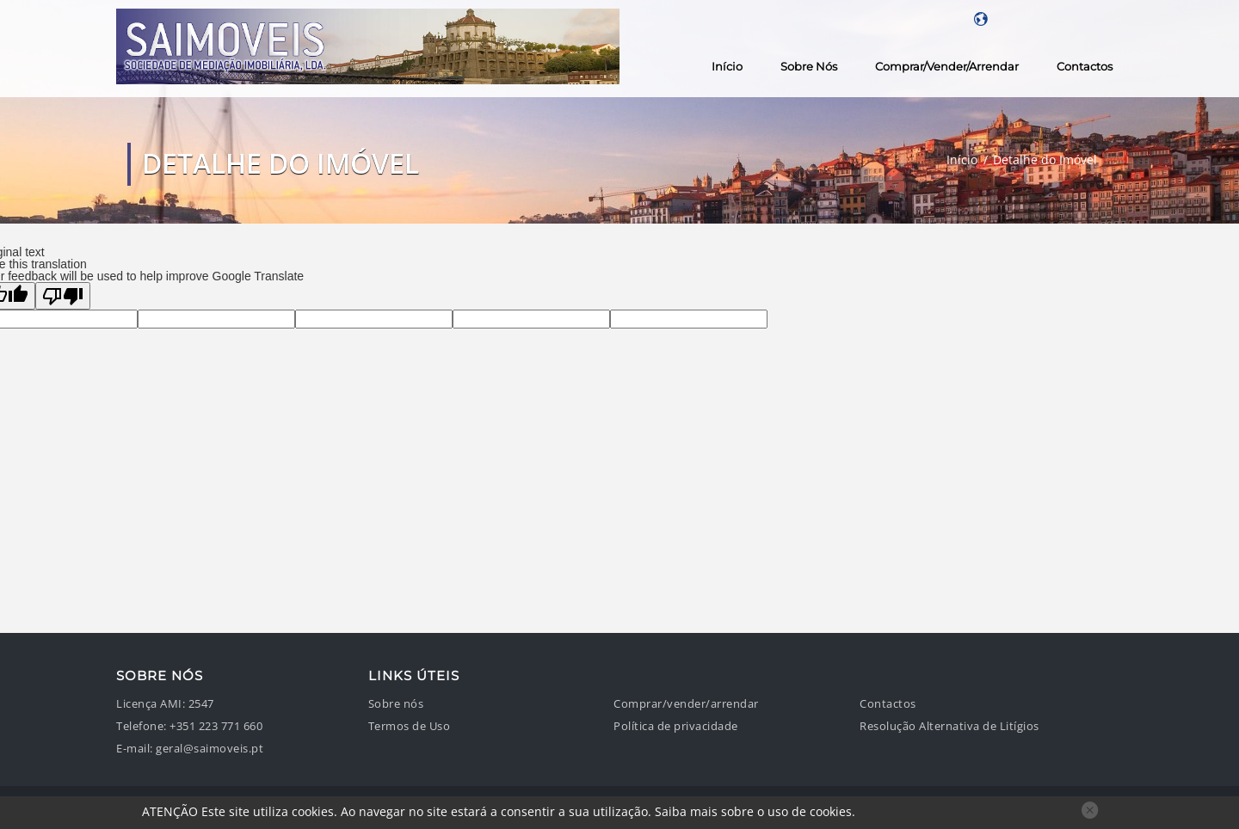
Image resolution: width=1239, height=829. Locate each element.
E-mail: (134, 748)
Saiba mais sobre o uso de (753, 811)
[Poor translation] (62, 296)
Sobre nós (808, 66)
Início (727, 66)
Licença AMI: (150, 704)
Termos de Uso (409, 726)
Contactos (1085, 66)
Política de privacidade (675, 726)
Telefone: (141, 726)
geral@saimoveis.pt (209, 748)
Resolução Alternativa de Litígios (949, 726)
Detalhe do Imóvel (1045, 159)
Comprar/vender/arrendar (947, 66)
